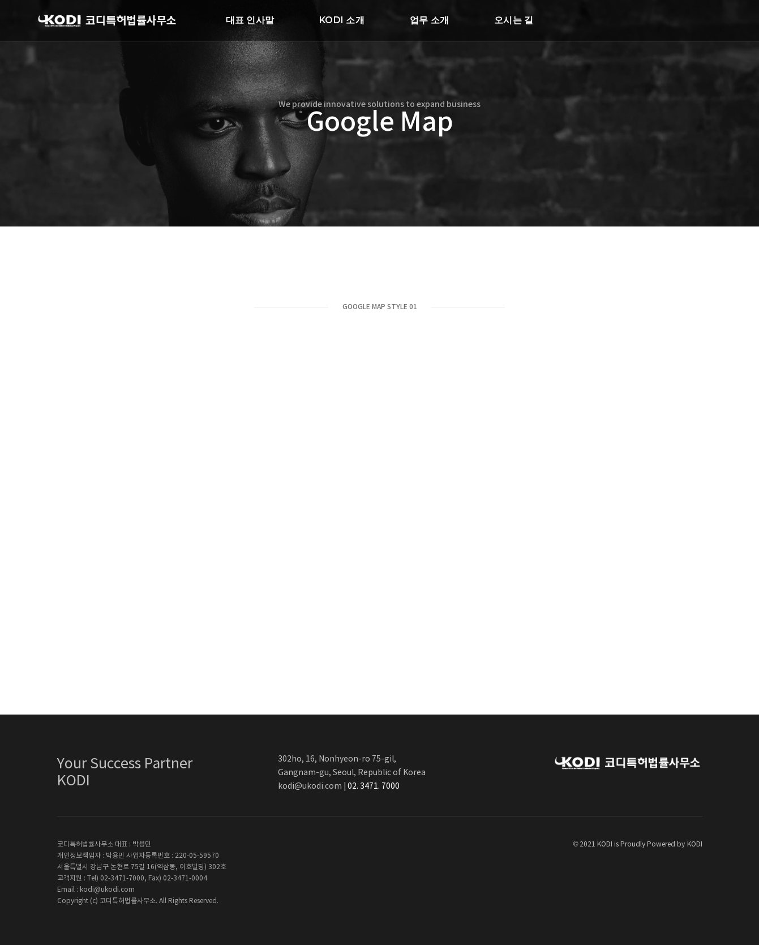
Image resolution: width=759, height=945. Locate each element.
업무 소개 (429, 20)
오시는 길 (513, 20)
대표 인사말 (250, 20)
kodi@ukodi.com (310, 786)
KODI (694, 844)
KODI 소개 (342, 20)
